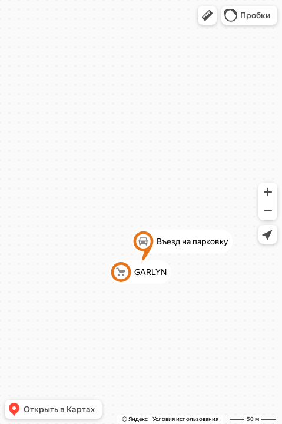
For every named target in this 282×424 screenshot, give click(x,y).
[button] (207, 15)
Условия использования (185, 419)
